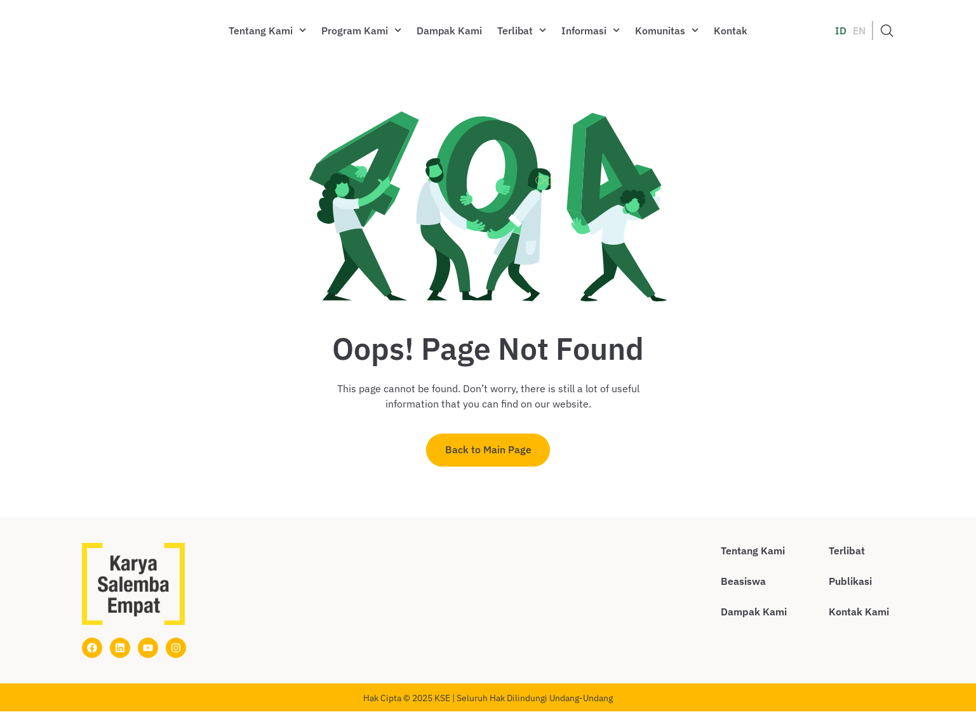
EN (859, 30)
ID (840, 30)
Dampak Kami (449, 30)
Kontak (730, 30)
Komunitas (667, 30)
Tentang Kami (267, 30)
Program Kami (361, 30)
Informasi (590, 30)
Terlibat (521, 30)
